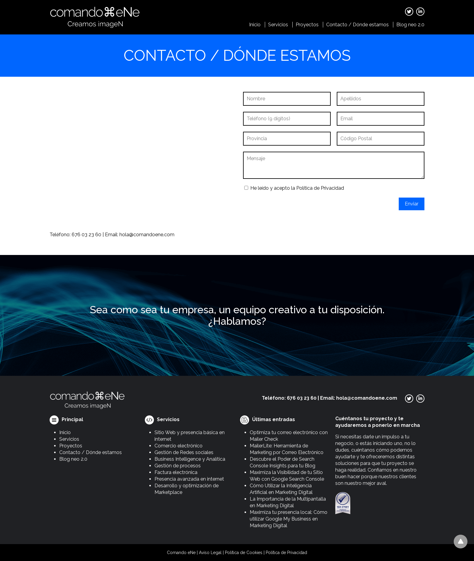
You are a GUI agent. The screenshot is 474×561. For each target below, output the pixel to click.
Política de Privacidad (320, 188)
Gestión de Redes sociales (183, 452)
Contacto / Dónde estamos (357, 24)
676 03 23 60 (86, 234)
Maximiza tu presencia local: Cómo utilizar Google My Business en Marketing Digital (288, 518)
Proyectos (307, 24)
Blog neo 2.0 (410, 24)
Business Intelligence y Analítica (189, 459)
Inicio (255, 24)
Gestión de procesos (177, 466)
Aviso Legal (210, 552)
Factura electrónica (175, 472)
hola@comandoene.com (146, 234)
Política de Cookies (243, 552)
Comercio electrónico (178, 446)
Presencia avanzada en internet (189, 479)
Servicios (278, 24)
